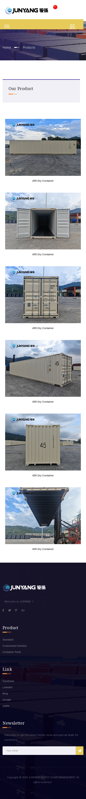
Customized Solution (15, 645)
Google (7, 699)
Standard (8, 639)
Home (7, 47)
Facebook (8, 681)
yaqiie (6, 705)
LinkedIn (8, 687)
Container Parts (12, 651)
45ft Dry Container (43, 180)
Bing (5, 693)
